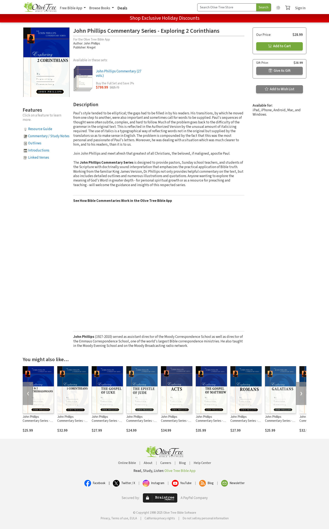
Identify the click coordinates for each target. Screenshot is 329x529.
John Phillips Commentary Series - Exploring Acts (174, 421)
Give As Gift (280, 70)
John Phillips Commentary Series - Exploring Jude (140, 421)
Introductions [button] (38, 150)
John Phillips (92, 43)
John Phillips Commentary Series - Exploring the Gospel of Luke (107, 423)
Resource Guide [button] (40, 129)
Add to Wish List (279, 89)
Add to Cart (279, 46)
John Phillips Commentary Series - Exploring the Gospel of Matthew (211, 423)
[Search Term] (226, 7)
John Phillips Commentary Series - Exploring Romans (244, 421)
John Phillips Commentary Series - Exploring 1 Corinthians (72, 421)
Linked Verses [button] (38, 157)
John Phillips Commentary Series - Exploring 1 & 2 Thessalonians (36, 423)
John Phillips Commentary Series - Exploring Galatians (278, 421)
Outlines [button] (34, 143)
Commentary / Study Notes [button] (48, 136)
